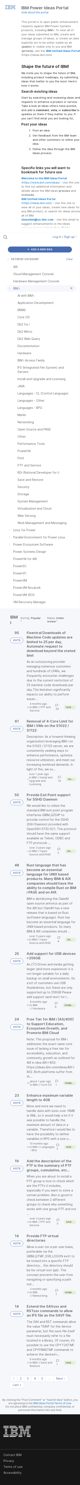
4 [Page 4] (35, 1378)
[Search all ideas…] (25, 237)
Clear (69, 259)
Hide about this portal (34, 12)
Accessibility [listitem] (12, 1472)
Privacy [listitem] (8, 1461)
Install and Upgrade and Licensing (40, 781)
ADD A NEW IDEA (39, 249)
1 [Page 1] (14, 1378)
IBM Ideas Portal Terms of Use (52, 1403)
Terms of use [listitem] (13, 1466)
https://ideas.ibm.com (36, 203)
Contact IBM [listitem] (12, 1455)
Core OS (46, 1084)
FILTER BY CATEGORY (23, 259)
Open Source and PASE (40, 852)
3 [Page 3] (28, 1378)
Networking (40, 1295)
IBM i (35, 707)
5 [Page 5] (42, 1378)
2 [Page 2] (21, 1378)
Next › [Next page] (60, 1378)
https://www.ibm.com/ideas (40, 182)
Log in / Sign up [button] (65, 237)
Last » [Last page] (17, 1385)
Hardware (39, 1008)
